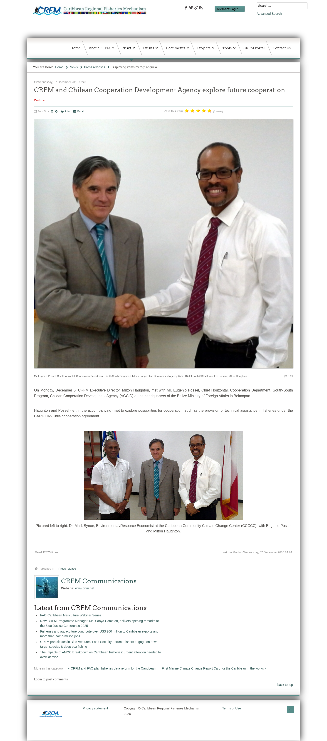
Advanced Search (269, 13)
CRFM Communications (99, 581)
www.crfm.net (84, 588)
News (74, 67)
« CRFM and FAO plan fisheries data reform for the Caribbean (112, 668)
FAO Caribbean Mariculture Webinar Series (70, 615)
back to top (285, 685)
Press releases (94, 67)
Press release (67, 568)
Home (59, 67)
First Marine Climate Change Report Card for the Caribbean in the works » (214, 668)
